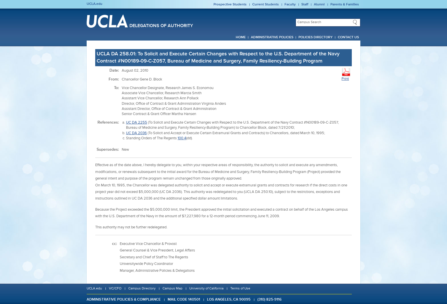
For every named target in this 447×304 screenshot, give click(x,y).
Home (241, 37)
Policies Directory (315, 37)
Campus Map (172, 288)
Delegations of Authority (161, 26)
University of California (206, 288)
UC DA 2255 (136, 122)
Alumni (319, 4)
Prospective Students (230, 4)
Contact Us (348, 37)
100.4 (182, 138)
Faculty (290, 4)
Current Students (265, 4)
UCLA (107, 21)
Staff (304, 4)
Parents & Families (344, 4)
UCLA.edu (94, 4)
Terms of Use (240, 288)
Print (346, 74)
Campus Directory (142, 288)
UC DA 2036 (136, 133)
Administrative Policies (272, 37)
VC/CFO (115, 288)
